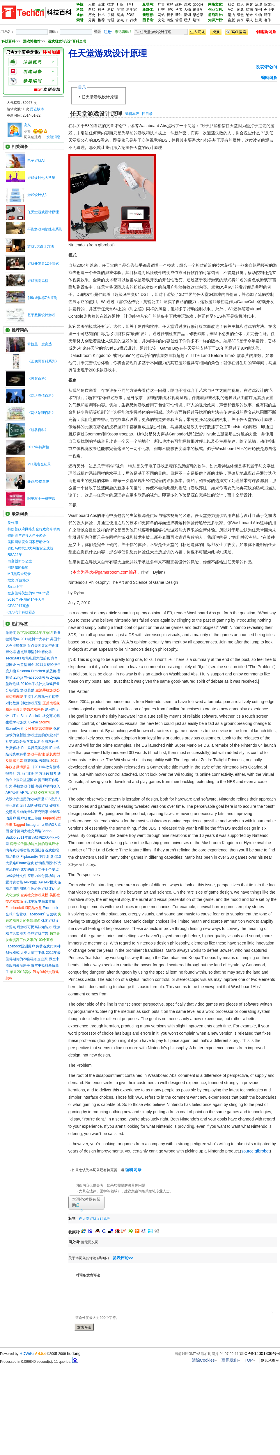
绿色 (240, 15)
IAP (40, 882)
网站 (161, 15)
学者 (178, 10)
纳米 (249, 15)
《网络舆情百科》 (41, 396)
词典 (120, 15)
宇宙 (120, 10)
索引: (80, 20)
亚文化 (269, 4)
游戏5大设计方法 (40, 246)
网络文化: (215, 4)
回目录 (147, 114)
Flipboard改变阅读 (34, 857)
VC (230, 10)
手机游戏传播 (23, 786)
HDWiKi (27, 1353)
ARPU (24, 793)
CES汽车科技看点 (22, 612)
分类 (91, 20)
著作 (267, 20)
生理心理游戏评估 (41, 889)
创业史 (269, 10)
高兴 (27, 125)
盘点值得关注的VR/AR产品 (29, 593)
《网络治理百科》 (41, 413)
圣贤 (27, 131)
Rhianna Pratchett (31, 671)
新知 (178, 15)
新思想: (148, 15)
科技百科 (8, 41)
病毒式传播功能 (18, 850)
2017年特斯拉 (38, 447)
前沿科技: (215, 15)
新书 (169, 15)
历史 (91, 15)
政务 (178, 4)
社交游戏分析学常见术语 (25, 741)
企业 (101, 4)
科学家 (131, 10)
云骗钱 (44, 761)
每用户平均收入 (48, 786)
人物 (91, 4)
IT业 (120, 4)
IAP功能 (30, 882)
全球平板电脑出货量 (39, 901)
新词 (187, 15)
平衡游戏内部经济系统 (44, 229)
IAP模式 (50, 882)
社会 (231, 4)
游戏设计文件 (16, 876)
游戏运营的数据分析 (43, 735)
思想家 (198, 15)
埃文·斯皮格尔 (18, 580)
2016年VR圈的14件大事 (26, 599)
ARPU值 (12, 793)
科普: (80, 10)
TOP (248, 1360)
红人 (240, 4)
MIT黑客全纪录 (39, 464)
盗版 (231, 20)
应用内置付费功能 (41, 876)
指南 (249, 10)
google (198, 4)
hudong (74, 1353)
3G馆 (130, 15)
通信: (80, 15)
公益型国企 (25, 665)
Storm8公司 (15, 729)
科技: (80, 4)
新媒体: (148, 10)
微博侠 (11, 633)
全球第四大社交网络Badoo (31, 831)
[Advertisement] (181, 1217)
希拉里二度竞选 (39, 344)
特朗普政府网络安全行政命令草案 (34, 529)
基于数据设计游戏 (41, 315)
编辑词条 (269, 77)
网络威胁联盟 (18, 567)
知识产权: (215, 20)
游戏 (187, 4)
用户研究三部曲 (29, 818)
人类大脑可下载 (32, 953)
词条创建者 (32, 137)
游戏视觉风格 (37, 281)
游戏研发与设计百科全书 (67, 41)
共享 (240, 20)
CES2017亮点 (18, 606)
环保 (267, 15)
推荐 (101, 20)
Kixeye (32, 722)
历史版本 (37, 109)
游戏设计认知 (37, 195)
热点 (120, 20)
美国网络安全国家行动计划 (28, 542)
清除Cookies (203, 1360)
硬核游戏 (41, 805)
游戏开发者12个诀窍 (43, 264)
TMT (130, 4)
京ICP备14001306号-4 (259, 1353)
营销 (169, 4)
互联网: (148, 4)
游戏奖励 (27, 690)
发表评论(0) (266, 67)
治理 (258, 4)
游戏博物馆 (32, 41)
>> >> (51, 41)
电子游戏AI (36, 161)
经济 (187, 20)
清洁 (231, 15)
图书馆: (148, 20)
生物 (258, 15)
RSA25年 (15, 555)
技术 (110, 4)
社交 (161, 10)
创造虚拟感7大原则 (42, 298)
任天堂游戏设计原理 (43, 212)
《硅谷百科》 (37, 430)
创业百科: (215, 10)
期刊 (196, 20)
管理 (178, 20)
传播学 (198, 10)
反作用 (13, 523)
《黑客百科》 (37, 378)
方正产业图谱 (27, 773)
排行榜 (131, 20)
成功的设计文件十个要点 (39, 869)
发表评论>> (122, 1257)
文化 (161, 20)
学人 (249, 20)
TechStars (13, 658)
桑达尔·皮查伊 (38, 481)
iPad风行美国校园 (34, 748)
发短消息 (53, 137)
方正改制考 (47, 773)
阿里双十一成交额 (41, 499)
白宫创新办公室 (20, 561)
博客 (169, 10)
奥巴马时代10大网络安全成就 (30, 548)
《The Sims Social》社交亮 (31, 716)
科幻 (110, 10)
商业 (169, 20)
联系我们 (229, 1360)
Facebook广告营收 (42, 914)
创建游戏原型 (30, 703)
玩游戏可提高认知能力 (34, 927)
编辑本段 (132, 114)
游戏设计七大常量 (41, 178)
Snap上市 (15, 587)
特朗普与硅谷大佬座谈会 (27, 535)
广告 (161, 4)
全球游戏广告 (37, 933)
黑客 (249, 4)
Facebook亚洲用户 (20, 946)
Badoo (11, 837)
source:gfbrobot (255, 1151)
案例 (258, 10)
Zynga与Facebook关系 (31, 677)
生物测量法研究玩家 (32, 812)
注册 (108, 31)
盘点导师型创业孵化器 (34, 652)
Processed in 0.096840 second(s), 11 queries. (39, 1362)
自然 (91, 10)
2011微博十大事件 (34, 639)
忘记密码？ (123, 32)
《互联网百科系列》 (43, 361)
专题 (110, 20)
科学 (101, 10)
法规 (258, 20)
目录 (82, 87)
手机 (110, 15)
